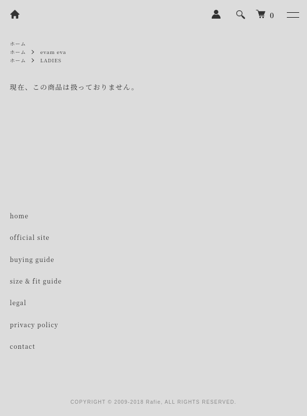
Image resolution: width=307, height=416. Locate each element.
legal (18, 302)
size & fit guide (36, 281)
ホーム (18, 43)
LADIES (50, 60)
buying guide (32, 259)
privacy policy (34, 324)
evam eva (53, 51)
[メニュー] (292, 14)
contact (22, 346)
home (19, 215)
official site (30, 237)
